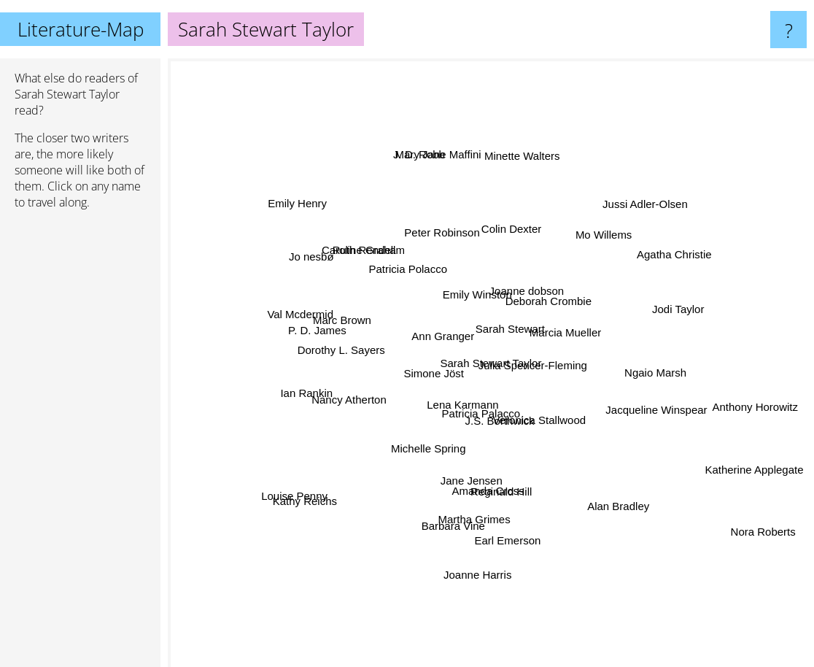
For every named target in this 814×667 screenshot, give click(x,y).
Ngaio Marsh (666, 381)
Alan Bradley (593, 485)
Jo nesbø (330, 277)
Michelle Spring (419, 463)
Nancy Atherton (368, 394)
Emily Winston (474, 298)
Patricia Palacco (482, 413)
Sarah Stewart (508, 323)
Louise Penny (286, 500)
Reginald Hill (516, 488)
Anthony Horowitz (712, 404)
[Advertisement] (80, 444)
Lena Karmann (458, 397)
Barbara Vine (465, 534)
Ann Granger (429, 329)
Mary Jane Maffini (432, 135)
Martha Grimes (497, 547)
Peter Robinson (454, 213)
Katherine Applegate (732, 458)
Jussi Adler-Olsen (624, 231)
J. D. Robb (425, 166)
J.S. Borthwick (493, 424)
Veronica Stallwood (573, 459)
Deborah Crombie (571, 288)
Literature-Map (81, 29)
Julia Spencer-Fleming (544, 359)
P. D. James (310, 329)
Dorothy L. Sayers (322, 361)
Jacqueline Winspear (631, 401)
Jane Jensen (473, 466)
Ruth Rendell (362, 237)
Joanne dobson (529, 270)
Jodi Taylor (645, 318)
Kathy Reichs (300, 515)
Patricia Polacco (412, 277)
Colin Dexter (527, 227)
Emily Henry (322, 225)
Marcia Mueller (588, 322)
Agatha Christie (713, 236)
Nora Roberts (762, 553)
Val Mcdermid (312, 315)
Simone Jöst (436, 369)
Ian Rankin (297, 407)
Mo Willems (601, 248)
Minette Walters (530, 140)
